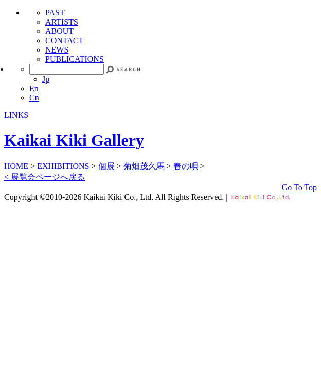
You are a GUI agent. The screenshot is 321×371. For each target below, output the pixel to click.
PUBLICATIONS (74, 59)
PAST (55, 12)
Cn (34, 97)
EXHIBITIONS (63, 166)
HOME (16, 166)
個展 (106, 166)
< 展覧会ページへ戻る (44, 177)
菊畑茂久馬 (144, 166)
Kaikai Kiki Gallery (74, 140)
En (34, 88)
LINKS (16, 115)
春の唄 (185, 166)
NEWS (56, 49)
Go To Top (299, 187)
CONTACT (64, 40)
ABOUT (59, 31)
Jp (45, 79)
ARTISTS (61, 22)
